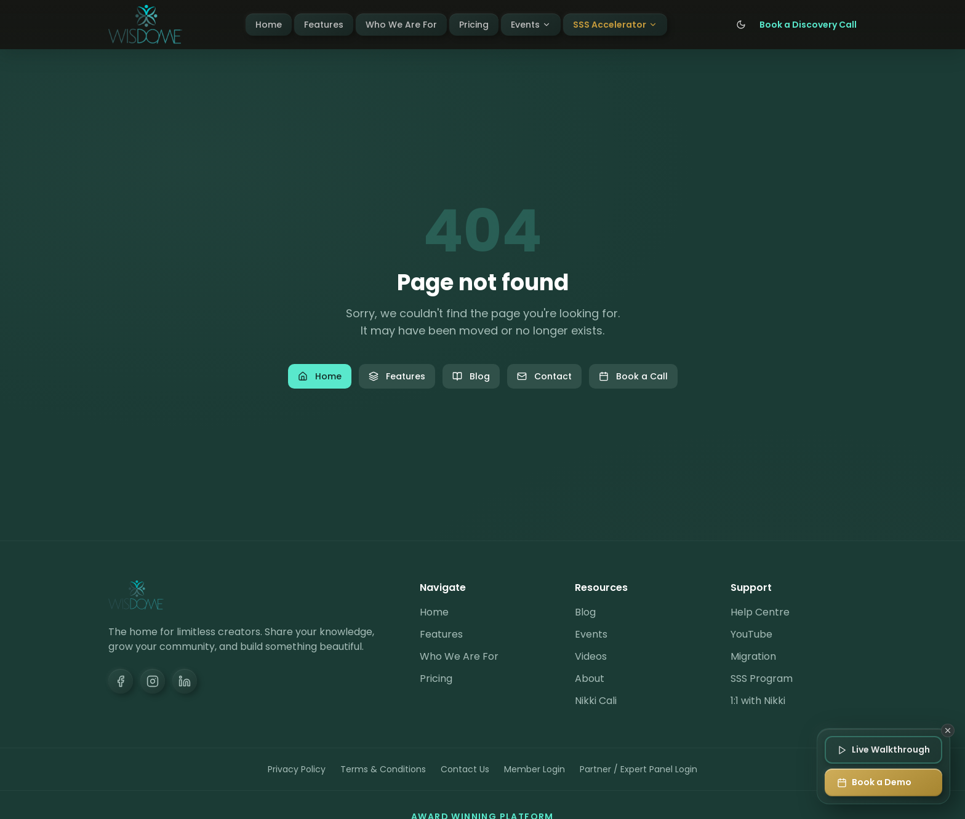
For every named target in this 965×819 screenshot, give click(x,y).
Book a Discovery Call (808, 24)
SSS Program (762, 678)
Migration (753, 656)
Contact (544, 376)
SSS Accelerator (615, 24)
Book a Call (633, 376)
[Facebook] (120, 681)
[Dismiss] (948, 730)
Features (323, 24)
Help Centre (760, 612)
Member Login (534, 769)
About (589, 678)
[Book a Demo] (883, 782)
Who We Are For (401, 24)
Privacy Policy (297, 769)
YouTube (751, 634)
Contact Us (465, 769)
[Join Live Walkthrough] (883, 750)
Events (531, 24)
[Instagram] (152, 681)
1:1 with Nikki (758, 701)
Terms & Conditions (383, 769)
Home (268, 24)
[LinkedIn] (184, 681)
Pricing (474, 24)
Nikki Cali (596, 701)
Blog (471, 376)
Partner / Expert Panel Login (638, 769)
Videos (591, 656)
